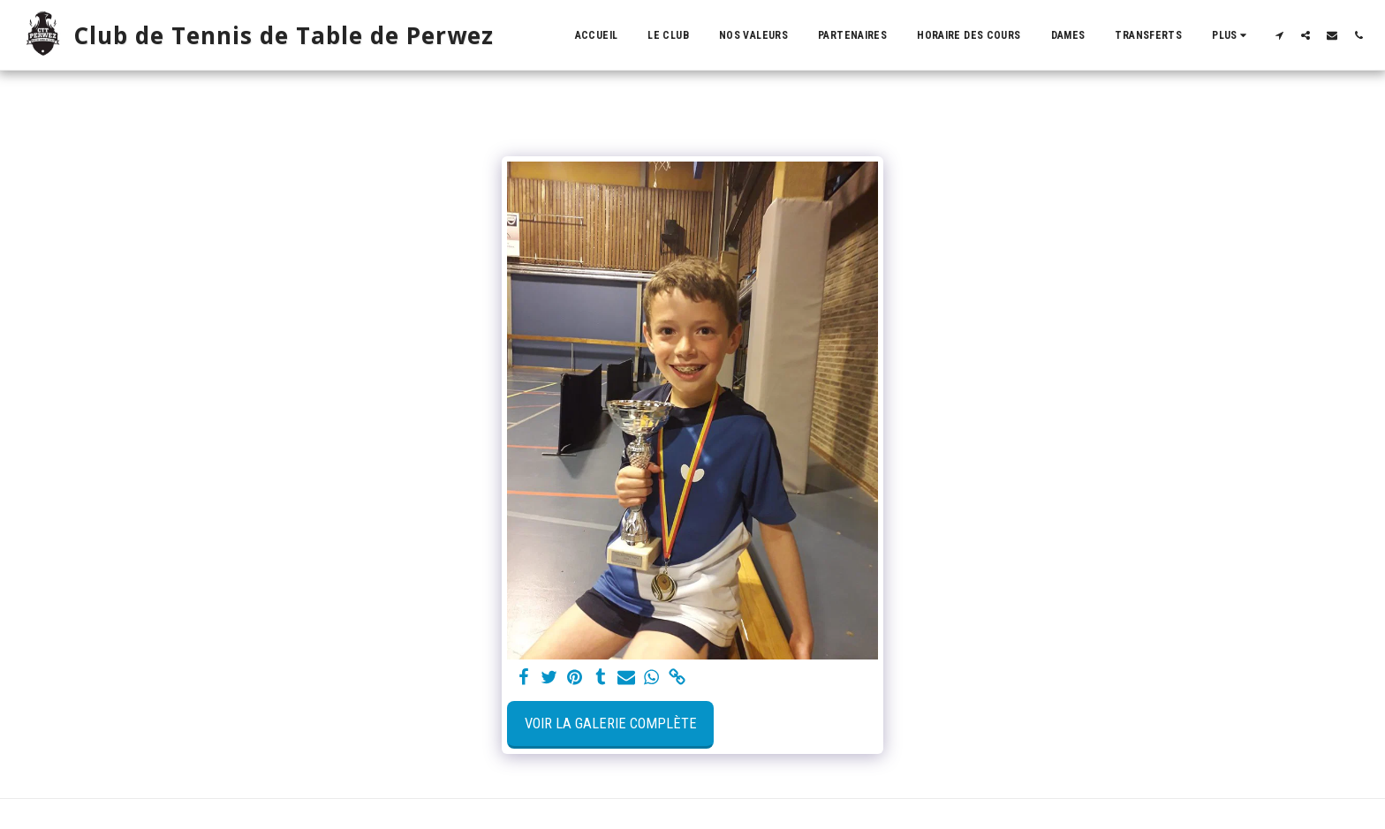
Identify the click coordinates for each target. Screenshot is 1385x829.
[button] (1279, 35)
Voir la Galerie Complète (611, 723)
